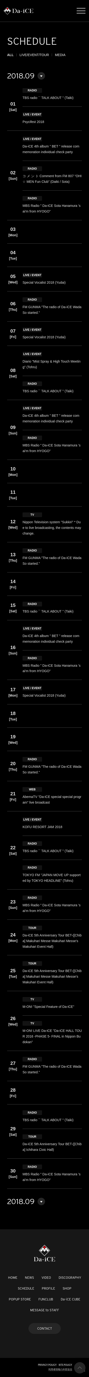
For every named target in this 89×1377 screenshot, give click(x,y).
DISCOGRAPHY (70, 1277)
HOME (12, 1277)
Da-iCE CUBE (70, 1299)
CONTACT (44, 1328)
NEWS (29, 1277)
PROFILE (48, 1288)
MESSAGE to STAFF (44, 1310)
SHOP (67, 1288)
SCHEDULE (26, 1288)
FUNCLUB (45, 1299)
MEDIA (60, 55)
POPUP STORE (20, 1299)
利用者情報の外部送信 (60, 1369)
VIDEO (46, 1277)
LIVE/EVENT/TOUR (34, 55)
